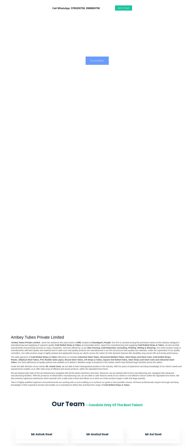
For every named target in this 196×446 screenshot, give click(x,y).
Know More (97, 60)
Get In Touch (123, 8)
